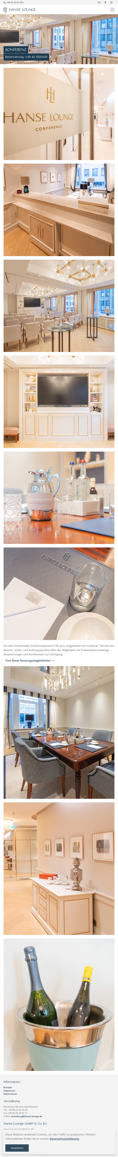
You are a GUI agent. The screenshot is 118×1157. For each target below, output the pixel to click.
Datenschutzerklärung (64, 1138)
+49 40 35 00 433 (14, 2)
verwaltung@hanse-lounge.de (26, 1116)
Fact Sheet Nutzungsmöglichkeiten (30, 660)
